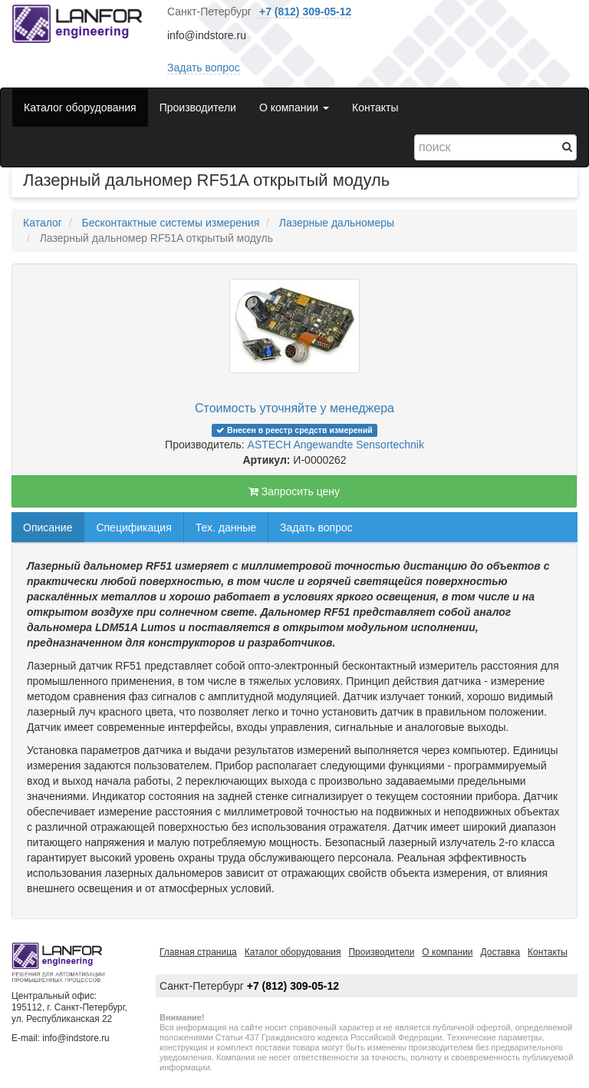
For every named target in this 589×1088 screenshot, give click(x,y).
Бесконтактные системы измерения (170, 223)
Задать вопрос (203, 67)
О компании (447, 952)
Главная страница (198, 952)
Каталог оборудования (80, 107)
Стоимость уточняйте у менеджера (294, 408)
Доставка (501, 952)
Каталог (42, 223)
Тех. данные (226, 527)
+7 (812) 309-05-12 (305, 11)
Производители (198, 107)
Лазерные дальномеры (336, 223)
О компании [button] (294, 107)
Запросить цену (294, 491)
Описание (47, 527)
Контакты (375, 107)
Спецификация (133, 527)
